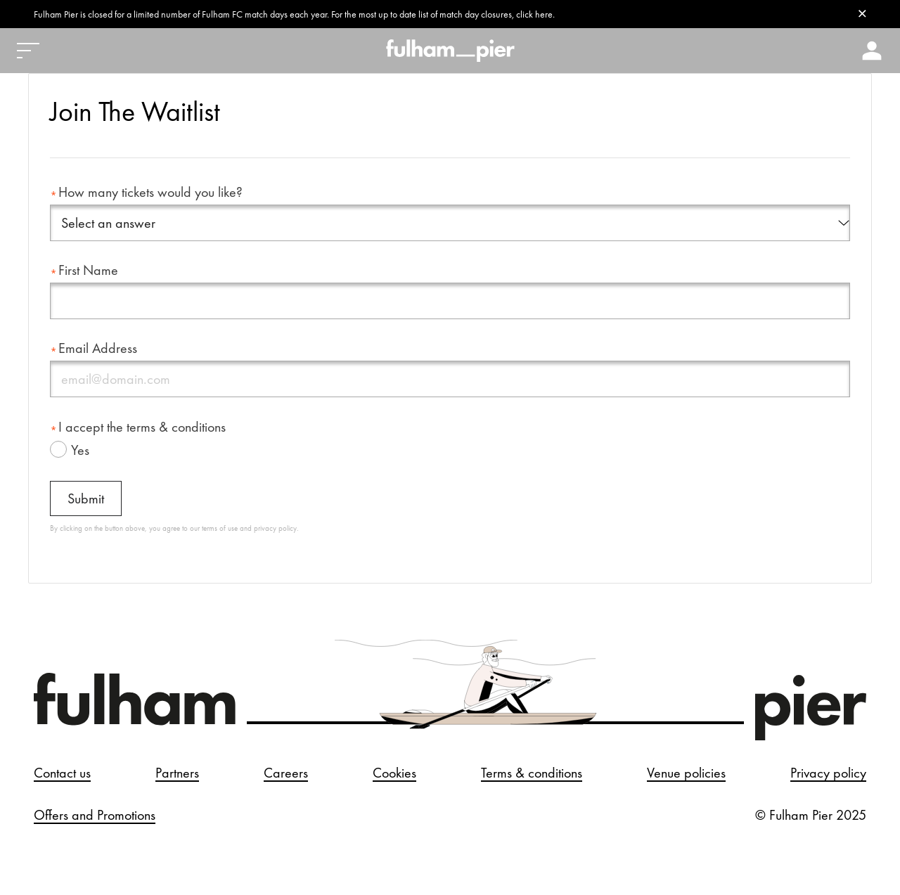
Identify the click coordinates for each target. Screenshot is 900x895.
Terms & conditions (531, 770)
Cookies (394, 770)
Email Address (97, 345)
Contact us (62, 770)
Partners (177, 770)
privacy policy (275, 525)
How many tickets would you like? (150, 191)
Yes (80, 447)
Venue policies (686, 770)
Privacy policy (828, 770)
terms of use (220, 525)
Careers (286, 770)
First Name (88, 267)
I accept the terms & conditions (142, 424)
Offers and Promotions (94, 812)
